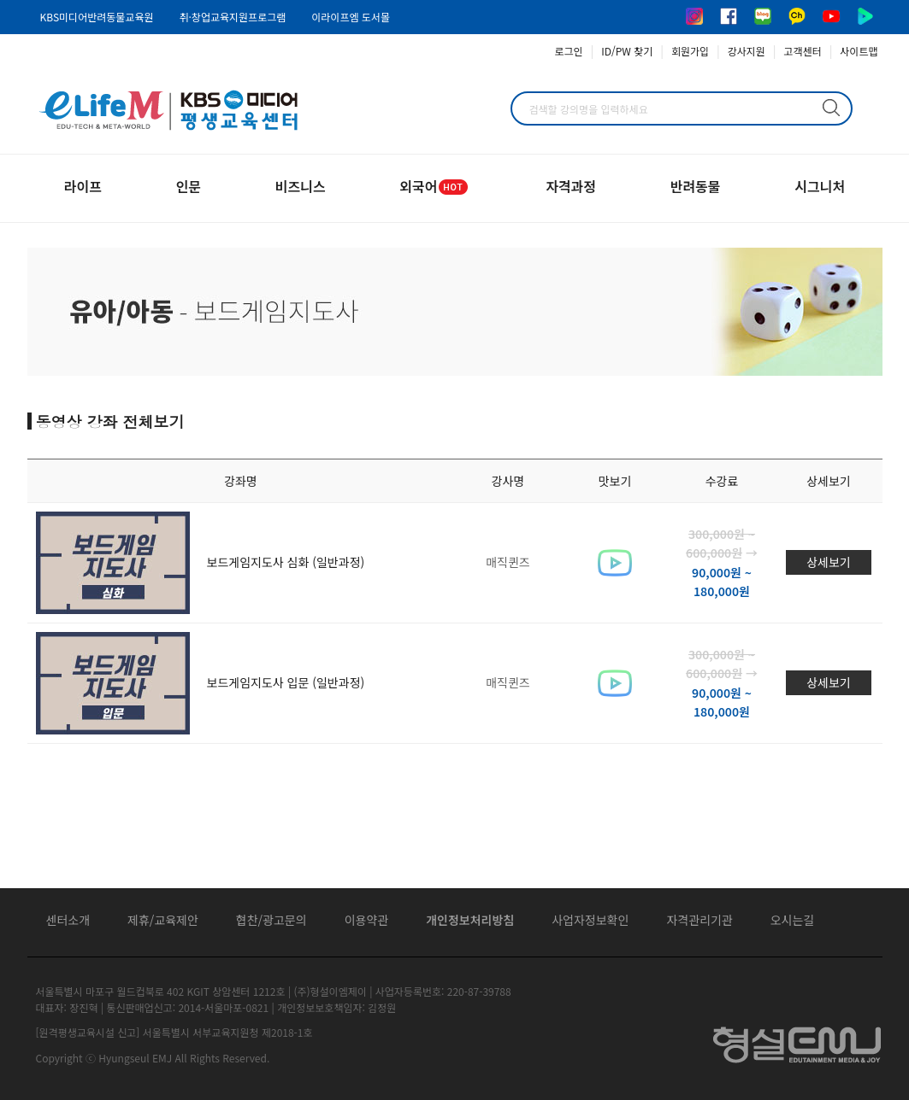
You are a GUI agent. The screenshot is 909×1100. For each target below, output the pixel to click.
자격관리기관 (699, 919)
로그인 (569, 51)
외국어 (435, 186)
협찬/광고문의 (271, 919)
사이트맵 (858, 51)
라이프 (83, 186)
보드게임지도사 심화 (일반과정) (286, 561)
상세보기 (828, 561)
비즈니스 (300, 186)
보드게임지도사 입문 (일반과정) (286, 682)
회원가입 (690, 51)
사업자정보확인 (590, 919)
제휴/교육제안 (162, 919)
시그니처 (819, 186)
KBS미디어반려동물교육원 (97, 16)
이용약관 (367, 919)
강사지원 (746, 51)
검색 (831, 107)
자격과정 (571, 186)
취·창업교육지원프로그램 (232, 16)
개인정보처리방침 (470, 919)
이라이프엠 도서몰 (350, 16)
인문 (188, 186)
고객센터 (803, 51)
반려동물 (695, 186)
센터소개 (68, 919)
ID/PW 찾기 (626, 51)
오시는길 (792, 919)
